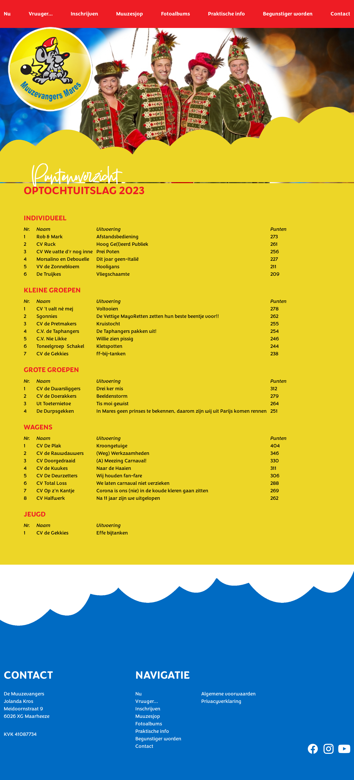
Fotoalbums (175, 13)
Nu (7, 13)
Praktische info (226, 13)
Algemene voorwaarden (228, 693)
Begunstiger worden (288, 13)
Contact (340, 13)
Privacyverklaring (221, 701)
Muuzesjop (129, 13)
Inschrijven (84, 13)
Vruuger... (41, 13)
